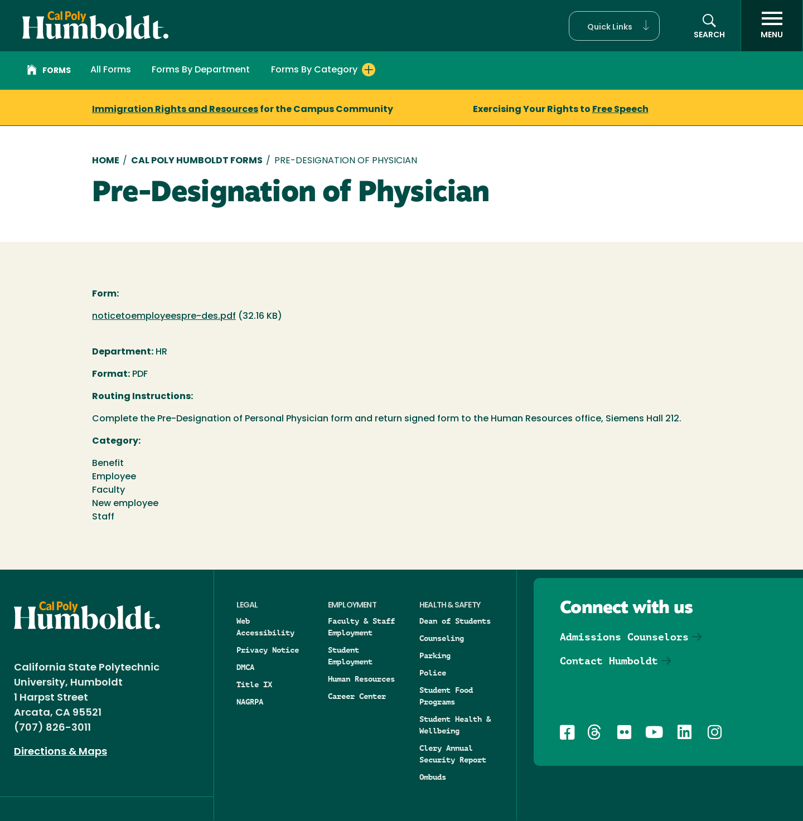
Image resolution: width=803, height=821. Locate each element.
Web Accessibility (265, 626)
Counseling (441, 638)
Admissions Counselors (624, 637)
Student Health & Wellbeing (455, 725)
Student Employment (350, 655)
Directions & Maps (60, 752)
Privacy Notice (267, 649)
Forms (49, 71)
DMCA (245, 667)
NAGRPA (249, 701)
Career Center (357, 696)
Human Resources (361, 678)
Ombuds (432, 777)
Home (105, 161)
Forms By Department (201, 70)
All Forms (110, 70)
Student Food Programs (446, 696)
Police (432, 672)
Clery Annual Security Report (452, 754)
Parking (435, 655)
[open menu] (772, 25)
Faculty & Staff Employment (361, 626)
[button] (614, 26)
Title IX (254, 684)
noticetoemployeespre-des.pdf (164, 316)
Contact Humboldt (609, 661)
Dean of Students (455, 620)
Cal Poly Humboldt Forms (197, 161)
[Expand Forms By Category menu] (368, 69)
